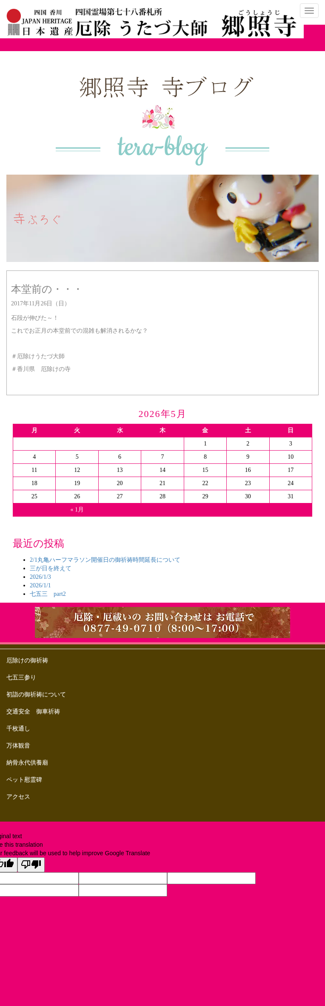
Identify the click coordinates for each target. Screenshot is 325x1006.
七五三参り (21, 677)
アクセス (18, 796)
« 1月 (77, 509)
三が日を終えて (50, 568)
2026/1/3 (40, 577)
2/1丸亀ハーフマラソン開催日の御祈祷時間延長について (105, 560)
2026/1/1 (40, 585)
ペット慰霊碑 (24, 779)
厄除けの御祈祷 (27, 660)
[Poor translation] (31, 864)
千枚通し (18, 728)
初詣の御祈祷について (36, 694)
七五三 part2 (48, 594)
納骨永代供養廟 (27, 762)
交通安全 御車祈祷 (33, 711)
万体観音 (18, 745)
